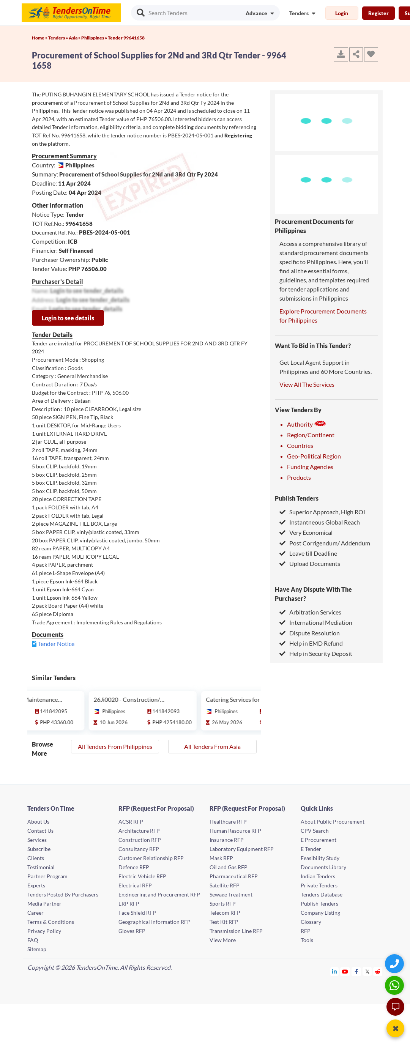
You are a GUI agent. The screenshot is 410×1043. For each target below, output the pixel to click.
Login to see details (68, 317)
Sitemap (36, 949)
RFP (306, 931)
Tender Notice (56, 643)
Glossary (311, 922)
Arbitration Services (310, 612)
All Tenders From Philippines (115, 746)
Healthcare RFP (228, 821)
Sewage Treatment (231, 894)
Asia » (75, 38)
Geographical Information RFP (154, 922)
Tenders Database (321, 894)
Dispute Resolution (309, 633)
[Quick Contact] (395, 963)
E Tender (311, 849)
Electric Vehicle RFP (142, 876)
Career (35, 912)
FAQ (32, 940)
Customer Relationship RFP (151, 858)
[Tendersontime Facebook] (356, 971)
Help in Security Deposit (315, 653)
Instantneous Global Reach (319, 522)
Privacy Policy (44, 931)
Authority (306, 424)
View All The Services (306, 384)
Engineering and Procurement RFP (159, 894)
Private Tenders (319, 885)
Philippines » (94, 38)
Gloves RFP (131, 931)
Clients (35, 858)
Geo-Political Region (314, 456)
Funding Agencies (310, 466)
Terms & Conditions (50, 922)
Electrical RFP (135, 885)
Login (341, 13)
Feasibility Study (320, 858)
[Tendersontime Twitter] (367, 971)
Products (299, 477)
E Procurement (318, 840)
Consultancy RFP (138, 849)
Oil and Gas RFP (229, 867)
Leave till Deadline (308, 553)
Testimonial (41, 867)
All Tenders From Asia (212, 746)
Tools (307, 940)
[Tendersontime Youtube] (345, 971)
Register (378, 13)
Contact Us (40, 830)
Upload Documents (309, 563)
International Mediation (315, 622)
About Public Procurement (332, 821)
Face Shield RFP (137, 912)
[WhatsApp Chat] (395, 985)
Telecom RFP (225, 912)
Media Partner (44, 903)
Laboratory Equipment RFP (242, 849)
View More (223, 940)
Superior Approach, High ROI (322, 511)
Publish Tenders (297, 498)
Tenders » (58, 38)
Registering (238, 135)
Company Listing (320, 912)
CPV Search (315, 830)
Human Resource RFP (235, 830)
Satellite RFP (225, 885)
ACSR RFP (130, 821)
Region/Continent (310, 434)
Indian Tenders (318, 876)
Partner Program (47, 876)
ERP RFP (128, 903)
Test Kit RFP (224, 922)
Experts (36, 885)
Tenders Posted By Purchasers (62, 894)
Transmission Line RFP (236, 931)
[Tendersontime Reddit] (378, 971)
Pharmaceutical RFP (234, 876)
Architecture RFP (139, 830)
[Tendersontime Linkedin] (334, 971)
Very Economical (306, 532)
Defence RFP (133, 867)
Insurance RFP (227, 840)
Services (37, 840)
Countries (300, 445)
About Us (38, 821)
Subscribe (38, 849)
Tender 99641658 (126, 38)
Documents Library (323, 867)
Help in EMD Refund (311, 643)
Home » (40, 38)
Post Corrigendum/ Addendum (324, 543)
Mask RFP (221, 858)
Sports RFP (223, 903)
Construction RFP (139, 840)
